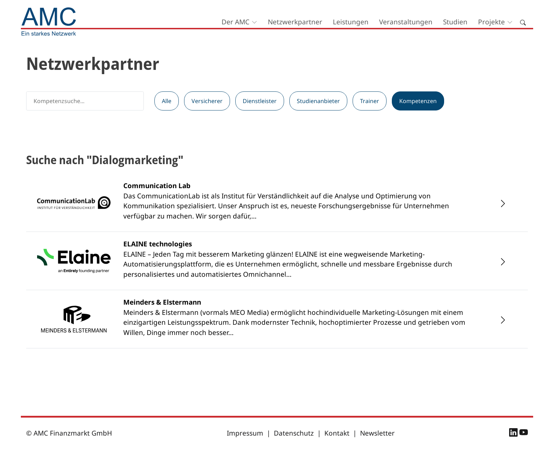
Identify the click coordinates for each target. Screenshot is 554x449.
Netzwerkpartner (295, 21)
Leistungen (351, 21)
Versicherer (207, 101)
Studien (455, 21)
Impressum (245, 433)
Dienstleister (260, 101)
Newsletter (377, 433)
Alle (166, 101)
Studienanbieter (318, 101)
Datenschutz (294, 433)
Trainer (369, 101)
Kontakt (336, 433)
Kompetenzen (418, 101)
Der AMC (235, 21)
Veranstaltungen (405, 21)
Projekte (491, 21)
